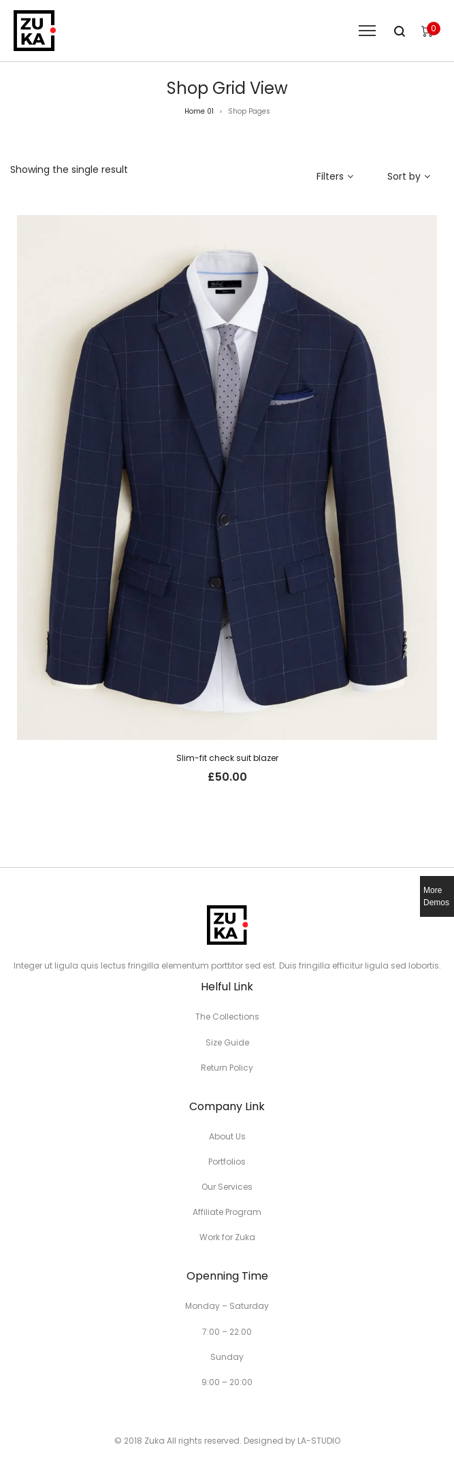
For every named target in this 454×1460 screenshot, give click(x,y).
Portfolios (227, 1161)
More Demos (436, 896)
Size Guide (227, 1042)
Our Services (227, 1187)
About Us (227, 1136)
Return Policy (227, 1067)
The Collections (227, 1016)
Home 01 (199, 111)
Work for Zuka (227, 1237)
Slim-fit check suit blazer (227, 758)
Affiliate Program (227, 1212)
